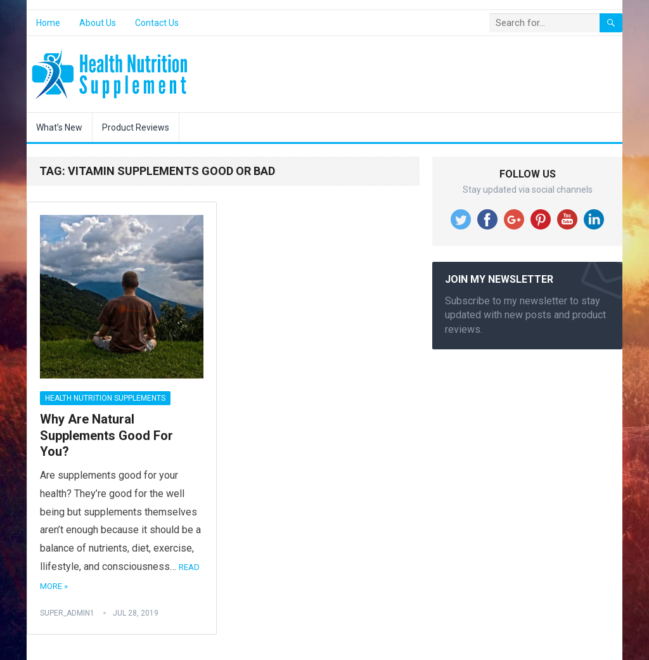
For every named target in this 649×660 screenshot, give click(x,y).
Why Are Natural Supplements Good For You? (106, 435)
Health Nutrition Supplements (105, 398)
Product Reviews (135, 127)
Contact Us (157, 23)
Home (48, 23)
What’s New (59, 127)
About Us (97, 23)
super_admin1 (67, 613)
